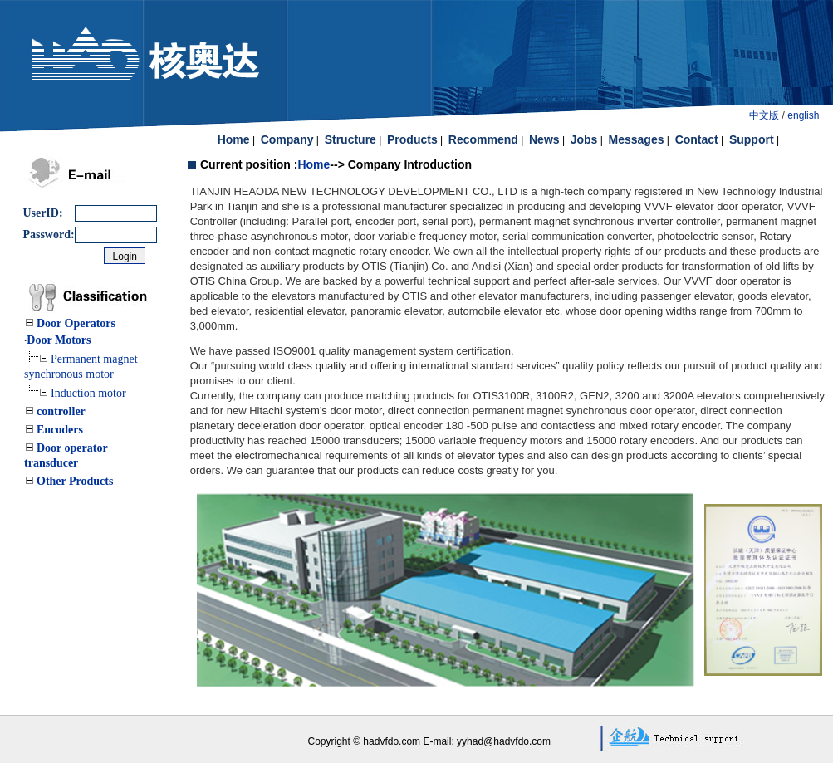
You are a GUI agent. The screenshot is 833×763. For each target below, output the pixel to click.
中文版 (764, 115)
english (803, 115)
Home (313, 164)
